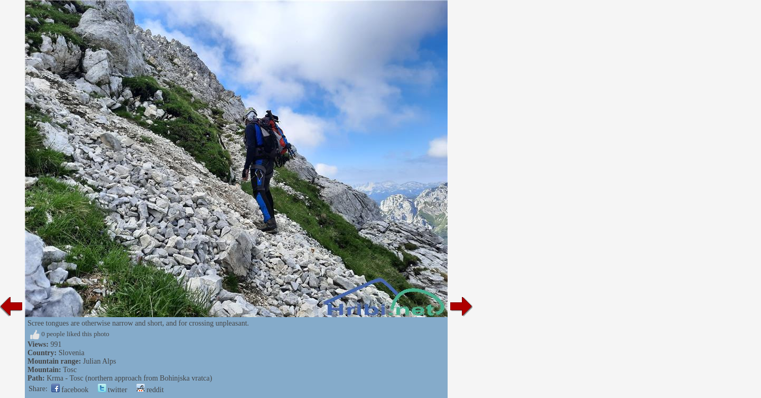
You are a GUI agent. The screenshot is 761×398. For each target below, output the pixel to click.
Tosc (70, 370)
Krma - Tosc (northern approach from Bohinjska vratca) (129, 378)
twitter (112, 390)
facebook (70, 390)
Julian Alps (99, 361)
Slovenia (72, 353)
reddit (150, 390)
